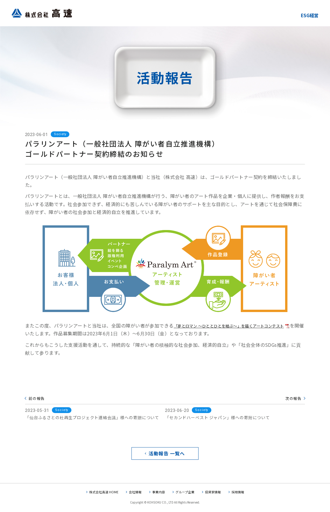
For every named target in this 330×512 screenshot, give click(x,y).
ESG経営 (308, 15)
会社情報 (134, 493)
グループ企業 (186, 493)
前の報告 (37, 398)
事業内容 (158, 493)
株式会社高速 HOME (100, 493)
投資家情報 (215, 493)
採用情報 (242, 493)
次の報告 (292, 398)
